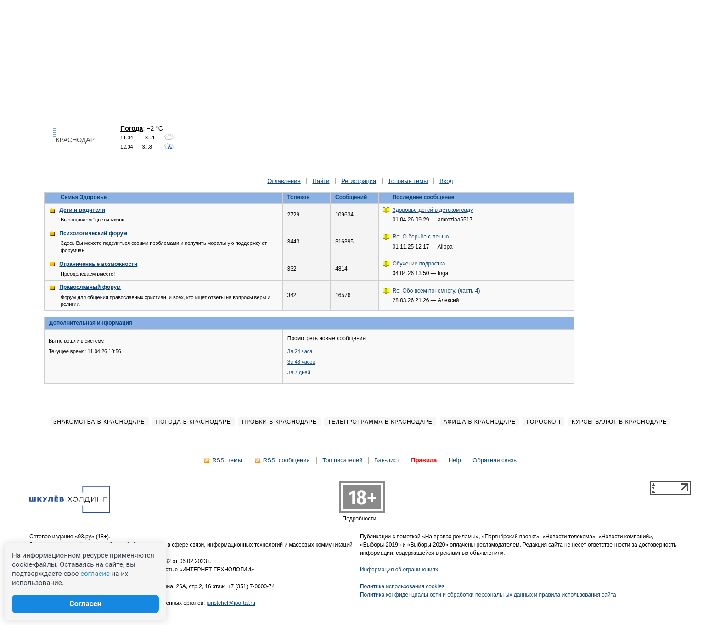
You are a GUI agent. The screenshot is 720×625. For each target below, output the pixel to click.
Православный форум (90, 287)
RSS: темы (227, 460)
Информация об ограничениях (399, 569)
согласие (95, 574)
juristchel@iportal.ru (231, 603)
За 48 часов (301, 362)
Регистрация (358, 180)
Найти (320, 180)
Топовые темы (408, 180)
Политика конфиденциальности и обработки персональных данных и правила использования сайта (488, 595)
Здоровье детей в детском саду (433, 210)
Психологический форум (93, 233)
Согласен (85, 603)
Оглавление (283, 180)
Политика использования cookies (402, 586)
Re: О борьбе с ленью (421, 236)
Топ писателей (342, 460)
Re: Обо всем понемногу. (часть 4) (436, 291)
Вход (446, 180)
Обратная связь (494, 460)
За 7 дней (298, 372)
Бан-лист (386, 460)
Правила (424, 460)
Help (455, 460)
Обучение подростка (419, 263)
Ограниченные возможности (98, 264)
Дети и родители (82, 210)
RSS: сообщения (286, 460)
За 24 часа (300, 351)
